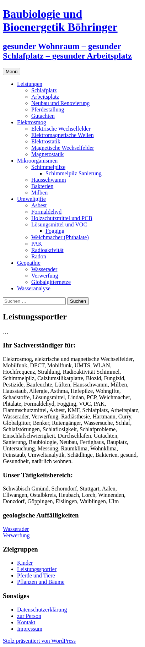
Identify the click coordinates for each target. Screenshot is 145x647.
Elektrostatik (45, 141)
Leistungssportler (37, 569)
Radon (38, 256)
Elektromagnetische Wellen (62, 135)
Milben (39, 193)
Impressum (29, 629)
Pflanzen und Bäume (40, 582)
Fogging (54, 231)
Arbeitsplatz (45, 97)
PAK (36, 244)
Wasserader (44, 269)
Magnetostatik (47, 154)
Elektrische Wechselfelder (61, 129)
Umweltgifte (31, 199)
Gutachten (43, 116)
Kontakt (26, 622)
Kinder (25, 563)
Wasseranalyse (33, 288)
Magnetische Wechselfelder (62, 148)
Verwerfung (44, 276)
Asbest (39, 205)
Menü (11, 71)
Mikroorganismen (37, 161)
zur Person (29, 616)
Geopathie (29, 263)
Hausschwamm (48, 180)
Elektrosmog (31, 122)
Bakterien (42, 186)
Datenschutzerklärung (42, 610)
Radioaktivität (47, 250)
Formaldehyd (46, 212)
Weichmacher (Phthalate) (60, 237)
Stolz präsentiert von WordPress (39, 641)
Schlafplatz (44, 90)
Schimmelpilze (48, 167)
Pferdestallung (47, 109)
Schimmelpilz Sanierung (73, 173)
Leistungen (29, 84)
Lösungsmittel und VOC (59, 224)
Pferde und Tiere (36, 575)
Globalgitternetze (51, 282)
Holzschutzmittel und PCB (61, 218)
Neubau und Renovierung (60, 103)
